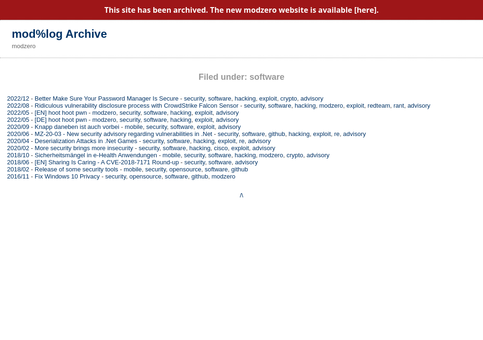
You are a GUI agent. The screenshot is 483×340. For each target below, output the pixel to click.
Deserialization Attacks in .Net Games (86, 140)
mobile (133, 126)
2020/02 (18, 148)
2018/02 (18, 169)
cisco (221, 148)
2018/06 (18, 162)
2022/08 (18, 105)
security (194, 98)
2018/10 (18, 155)
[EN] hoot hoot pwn (61, 112)
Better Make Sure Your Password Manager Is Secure (107, 98)
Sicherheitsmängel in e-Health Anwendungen (96, 155)
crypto (288, 98)
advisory (311, 98)
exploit (268, 98)
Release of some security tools (76, 169)
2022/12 (18, 98)
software (219, 98)
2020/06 (18, 133)
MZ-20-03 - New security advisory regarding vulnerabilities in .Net (123, 133)
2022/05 (18, 112)
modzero (331, 105)
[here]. (366, 10)
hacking (245, 98)
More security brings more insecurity (84, 148)
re (337, 133)
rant (398, 105)
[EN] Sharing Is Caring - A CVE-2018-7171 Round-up (107, 162)
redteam (378, 105)
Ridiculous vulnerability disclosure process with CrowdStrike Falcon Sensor (137, 105)
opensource (185, 169)
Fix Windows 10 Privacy (67, 176)
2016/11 (18, 176)
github (276, 133)
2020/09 (18, 126)
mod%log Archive (59, 33)
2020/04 (18, 140)
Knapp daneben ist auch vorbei (77, 126)
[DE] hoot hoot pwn (61, 119)
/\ (241, 195)
